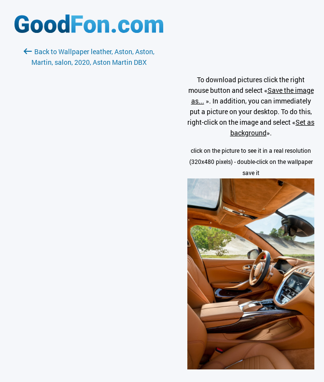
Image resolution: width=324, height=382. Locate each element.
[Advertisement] (89, 182)
